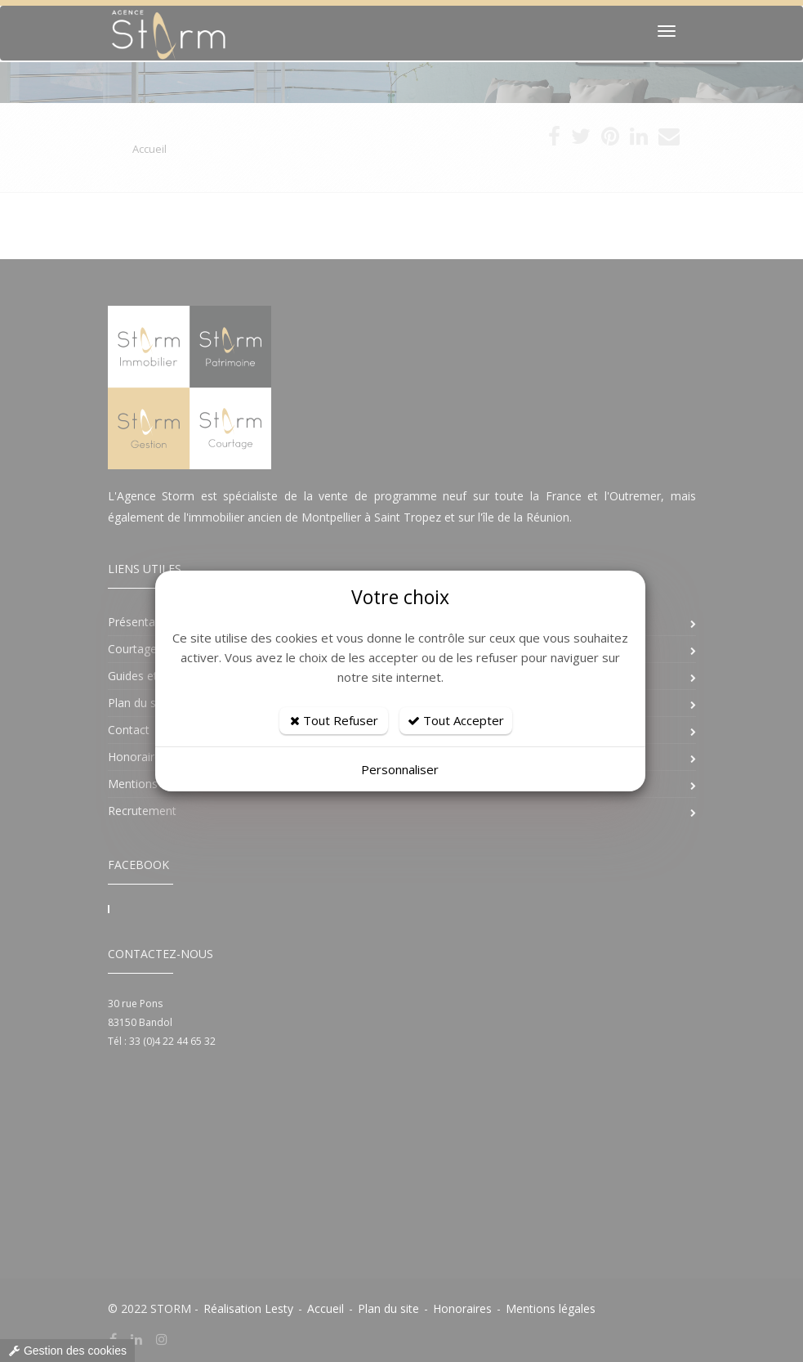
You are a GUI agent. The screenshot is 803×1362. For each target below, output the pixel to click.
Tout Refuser (334, 720)
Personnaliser (400, 769)
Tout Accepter (456, 720)
